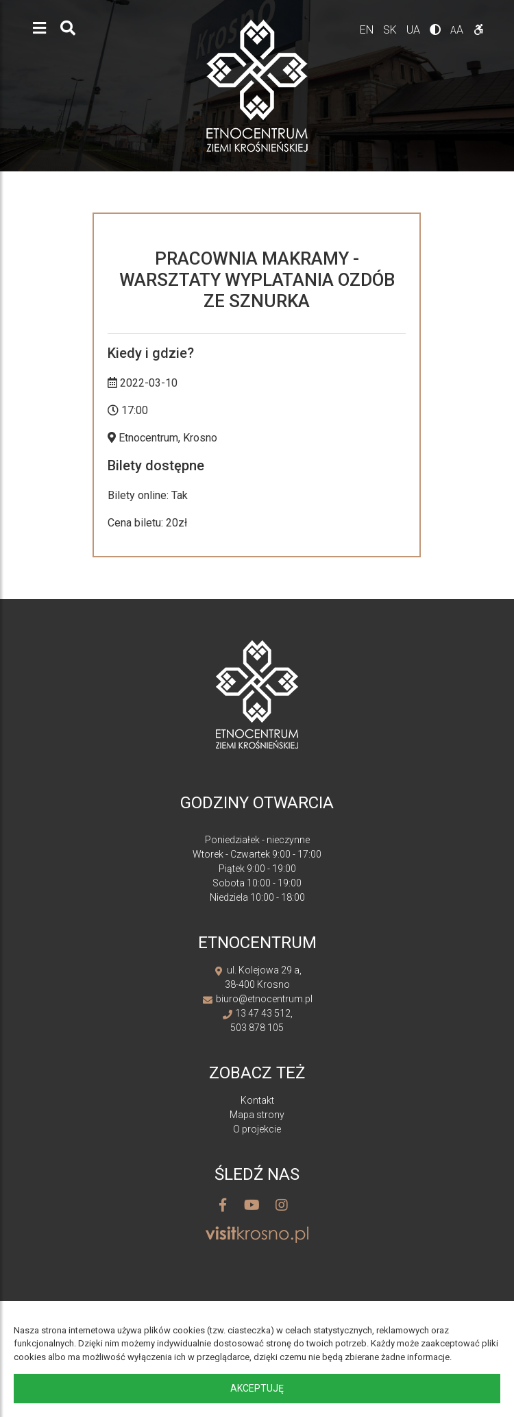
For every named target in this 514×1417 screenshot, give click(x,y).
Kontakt (257, 1100)
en (368, 29)
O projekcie (257, 1129)
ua (414, 29)
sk (391, 29)
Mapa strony (257, 1114)
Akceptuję (257, 1388)
